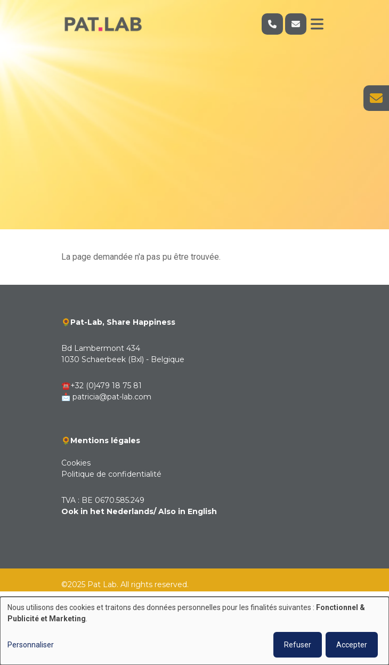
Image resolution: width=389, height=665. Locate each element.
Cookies (76, 463)
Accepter (351, 644)
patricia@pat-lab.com (111, 397)
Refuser (297, 644)
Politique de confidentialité (111, 474)
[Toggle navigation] (317, 24)
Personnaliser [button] (30, 644)
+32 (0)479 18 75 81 (106, 385)
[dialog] (194, 631)
